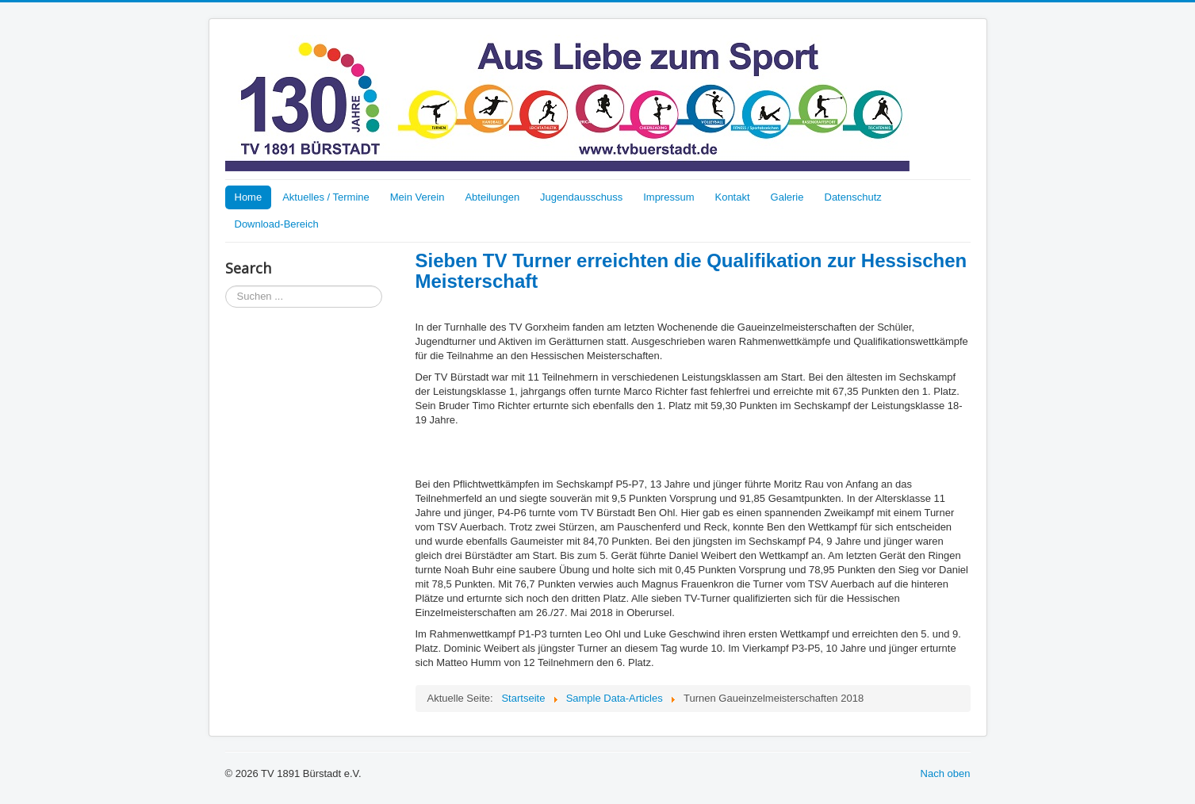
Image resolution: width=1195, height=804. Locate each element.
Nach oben (946, 773)
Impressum (668, 197)
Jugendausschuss (581, 197)
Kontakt (731, 197)
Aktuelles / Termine (326, 197)
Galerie (787, 197)
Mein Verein (417, 197)
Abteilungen (492, 197)
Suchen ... (225, 285)
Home (248, 197)
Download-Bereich (277, 224)
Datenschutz (853, 197)
